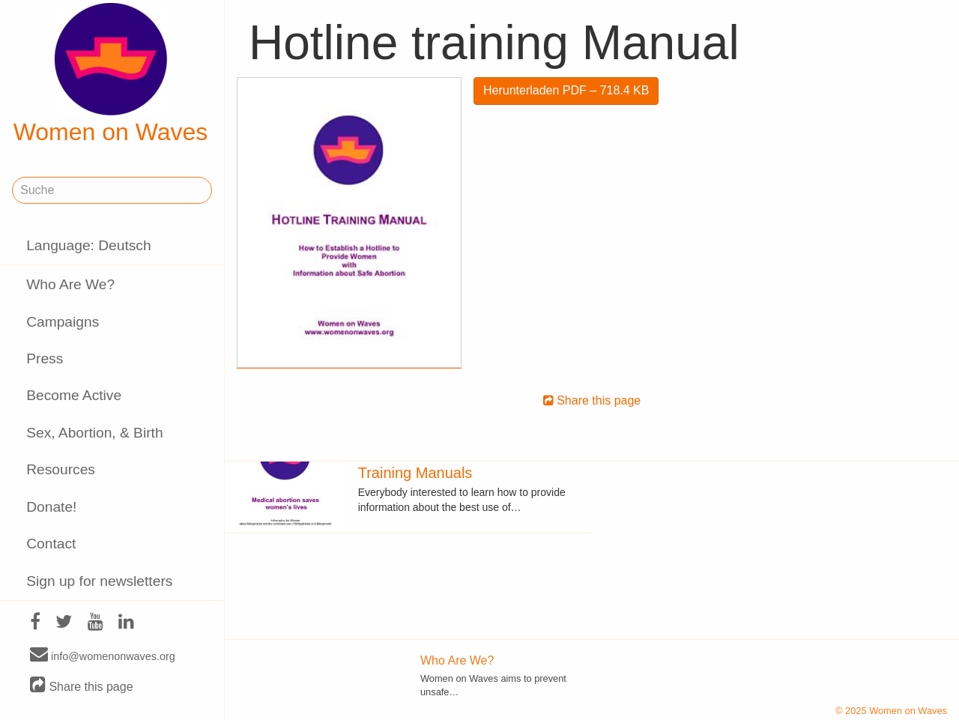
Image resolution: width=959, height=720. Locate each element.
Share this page (81, 686)
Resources (60, 469)
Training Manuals (415, 473)
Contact (51, 543)
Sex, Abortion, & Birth (94, 433)
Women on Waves (110, 74)
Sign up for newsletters (99, 581)
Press (44, 358)
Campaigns (62, 322)
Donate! (51, 507)
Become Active (73, 395)
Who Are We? (70, 284)
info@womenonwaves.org (102, 655)
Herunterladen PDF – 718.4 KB (566, 90)
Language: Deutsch (88, 245)
